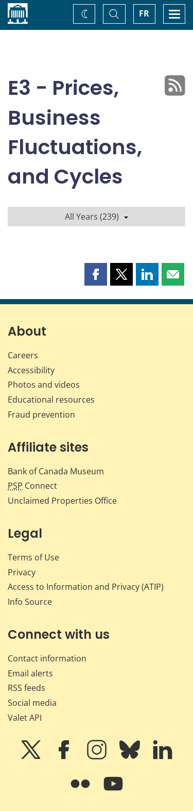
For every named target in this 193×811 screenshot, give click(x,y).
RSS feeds (26, 687)
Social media (32, 702)
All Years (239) (96, 216)
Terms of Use (33, 557)
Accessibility (31, 370)
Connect (32, 485)
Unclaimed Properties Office (62, 500)
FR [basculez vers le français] (144, 13)
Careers (23, 355)
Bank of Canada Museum (56, 471)
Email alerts (30, 673)
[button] (95, 274)
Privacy (22, 572)
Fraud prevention (41, 414)
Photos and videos (44, 384)
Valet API (25, 717)
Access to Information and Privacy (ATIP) (86, 586)
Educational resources (51, 399)
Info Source (30, 601)
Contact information (47, 658)
